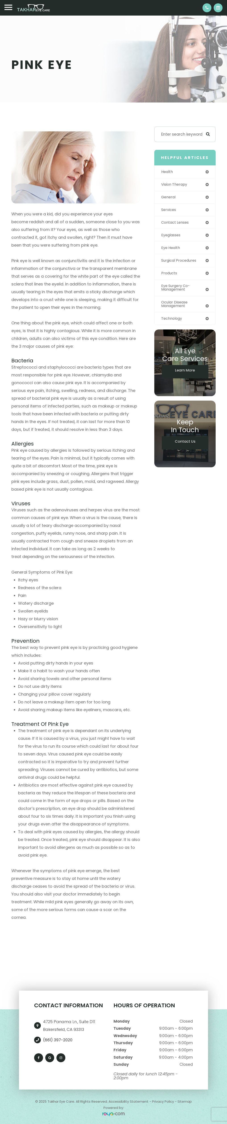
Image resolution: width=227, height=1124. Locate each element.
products (169, 275)
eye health (171, 249)
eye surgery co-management (176, 290)
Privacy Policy (163, 1101)
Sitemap (184, 1101)
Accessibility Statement (129, 1101)
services (169, 210)
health (167, 172)
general (169, 197)
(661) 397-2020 (57, 1040)
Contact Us (185, 445)
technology (172, 321)
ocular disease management (175, 306)
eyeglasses (171, 236)
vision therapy (175, 184)
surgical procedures (180, 262)
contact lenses (176, 223)
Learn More (185, 374)
